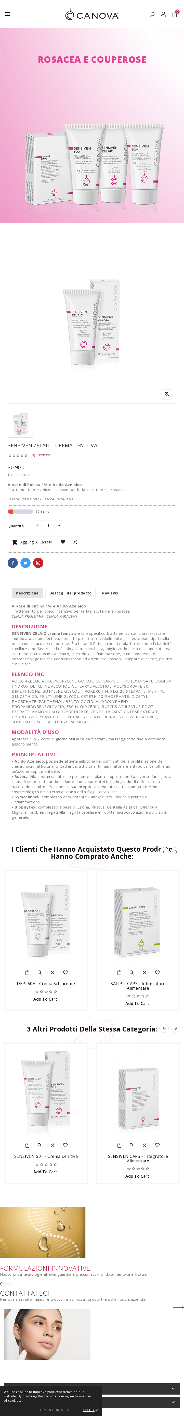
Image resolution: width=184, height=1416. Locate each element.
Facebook (13, 563)
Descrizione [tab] (27, 593)
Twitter (25, 563)
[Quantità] (48, 525)
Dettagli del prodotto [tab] (70, 593)
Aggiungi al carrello (32, 542)
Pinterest (38, 563)
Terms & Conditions (55, 1410)
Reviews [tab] (110, 593)
